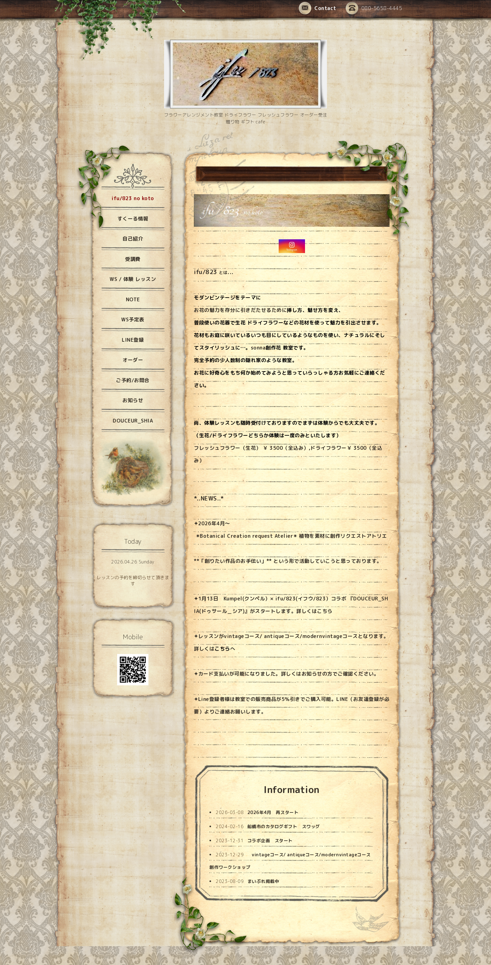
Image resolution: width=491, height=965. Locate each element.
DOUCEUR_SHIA (133, 420)
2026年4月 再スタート (273, 812)
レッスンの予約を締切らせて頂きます (132, 580)
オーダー (132, 359)
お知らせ (312, 673)
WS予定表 (132, 319)
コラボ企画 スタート (270, 840)
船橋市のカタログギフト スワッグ (283, 826)
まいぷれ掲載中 (263, 881)
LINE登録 (133, 339)
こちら (325, 611)
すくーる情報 (132, 218)
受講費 (133, 259)
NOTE (133, 299)
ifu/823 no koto (132, 198)
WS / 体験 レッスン (133, 279)
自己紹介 (132, 238)
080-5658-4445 (374, 8)
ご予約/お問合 (133, 380)
